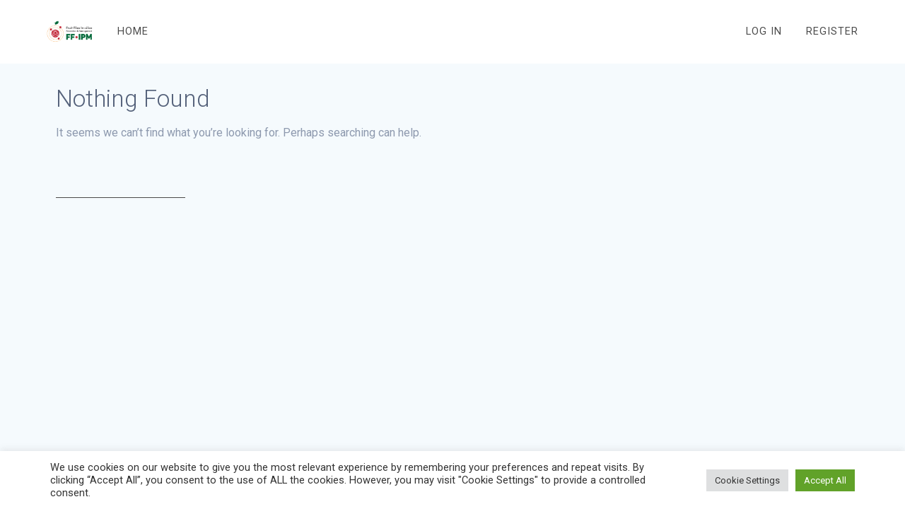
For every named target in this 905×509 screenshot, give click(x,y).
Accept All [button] (825, 480)
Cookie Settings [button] (747, 480)
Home (132, 31)
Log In (764, 31)
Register (832, 31)
